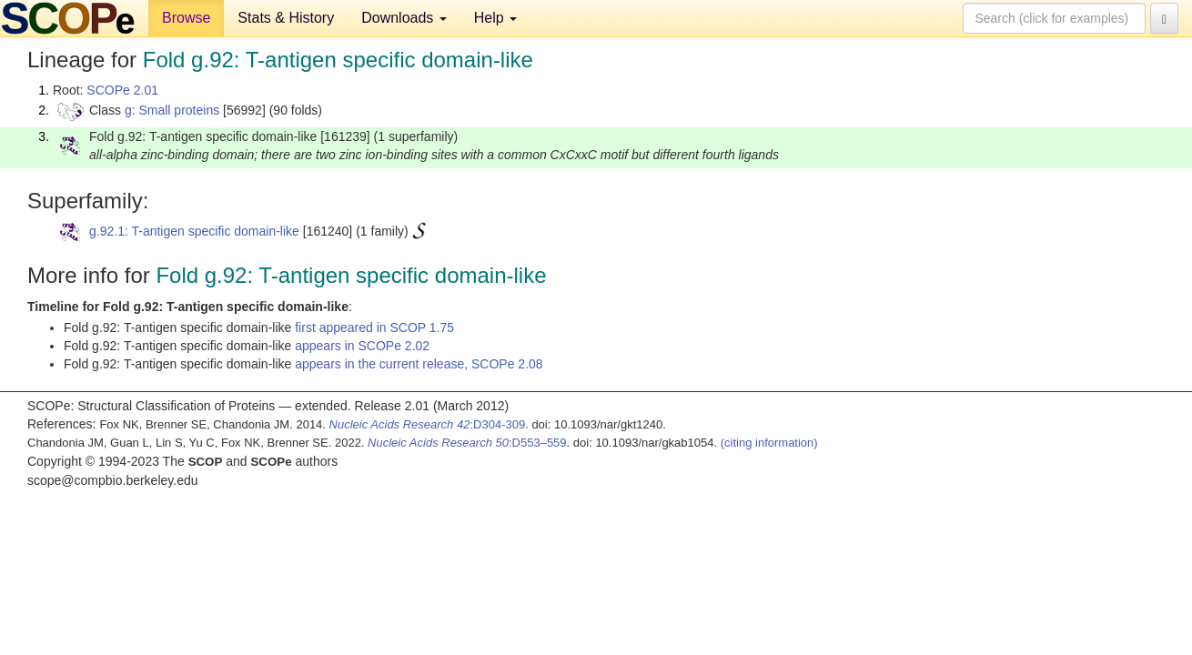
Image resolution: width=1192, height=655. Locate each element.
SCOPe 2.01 (122, 90)
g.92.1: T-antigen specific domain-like (194, 231)
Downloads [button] (404, 17)
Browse (186, 17)
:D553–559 (467, 442)
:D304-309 (427, 424)
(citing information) (769, 442)
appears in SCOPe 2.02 (362, 345)
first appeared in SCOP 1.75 (374, 327)
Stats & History (285, 17)
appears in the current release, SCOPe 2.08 (418, 364)
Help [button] (495, 17)
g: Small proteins (172, 110)
